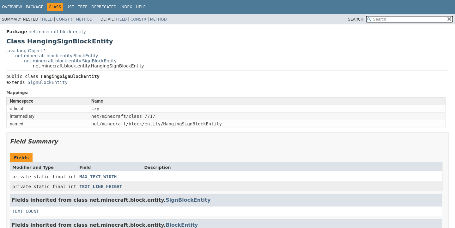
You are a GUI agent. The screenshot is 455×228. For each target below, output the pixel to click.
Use (70, 7)
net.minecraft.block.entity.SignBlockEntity (70, 60)
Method (84, 19)
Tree (83, 7)
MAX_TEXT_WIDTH (98, 176)
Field (47, 19)
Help (141, 7)
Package (34, 7)
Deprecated (104, 7)
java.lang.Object (24, 50)
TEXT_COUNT (25, 211)
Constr (64, 19)
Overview (12, 7)
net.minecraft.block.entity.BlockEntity (56, 55)
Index (126, 7)
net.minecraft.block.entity (57, 31)
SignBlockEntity (47, 82)
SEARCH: (356, 19)
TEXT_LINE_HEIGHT (100, 186)
